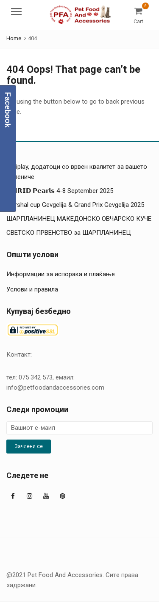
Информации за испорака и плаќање (60, 274)
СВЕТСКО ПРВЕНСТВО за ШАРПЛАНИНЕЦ (68, 232)
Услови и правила (32, 289)
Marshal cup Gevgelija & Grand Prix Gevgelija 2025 (75, 205)
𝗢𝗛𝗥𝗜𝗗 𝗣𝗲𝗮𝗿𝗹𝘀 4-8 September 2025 (59, 191)
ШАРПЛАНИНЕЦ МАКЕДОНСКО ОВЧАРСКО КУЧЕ (78, 219)
